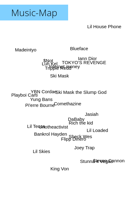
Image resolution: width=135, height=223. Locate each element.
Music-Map (34, 12)
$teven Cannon (108, 161)
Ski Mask (59, 75)
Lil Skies (41, 151)
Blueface (79, 48)
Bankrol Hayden (51, 134)
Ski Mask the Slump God (81, 92)
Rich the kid (81, 122)
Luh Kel (50, 63)
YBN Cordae (44, 91)
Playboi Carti (24, 95)
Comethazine (67, 103)
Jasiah (91, 114)
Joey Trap (84, 148)
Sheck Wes (81, 136)
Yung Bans (41, 98)
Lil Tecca (36, 126)
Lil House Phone (103, 26)
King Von (59, 168)
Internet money (63, 66)
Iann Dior (87, 58)
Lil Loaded (97, 130)
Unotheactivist (53, 126)
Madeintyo (25, 49)
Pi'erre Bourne (40, 105)
